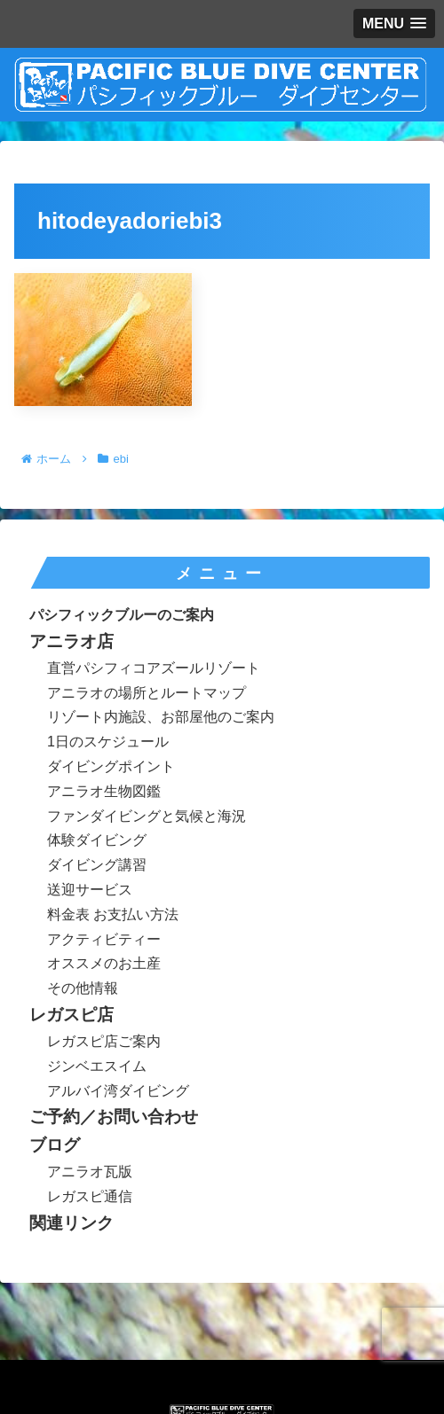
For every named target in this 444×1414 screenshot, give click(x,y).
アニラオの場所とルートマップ (146, 692)
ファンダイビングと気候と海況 (146, 816)
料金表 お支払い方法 (112, 914)
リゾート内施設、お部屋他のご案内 (160, 716)
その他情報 (82, 988)
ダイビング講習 (97, 864)
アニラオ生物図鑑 (104, 791)
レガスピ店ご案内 (104, 1041)
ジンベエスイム (97, 1066)
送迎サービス (89, 889)
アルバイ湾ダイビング (118, 1090)
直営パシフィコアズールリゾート (153, 668)
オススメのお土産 (104, 963)
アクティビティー (104, 939)
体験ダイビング (97, 840)
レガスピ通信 (89, 1196)
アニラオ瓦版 (89, 1171)
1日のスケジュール (108, 741)
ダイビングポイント (111, 766)
